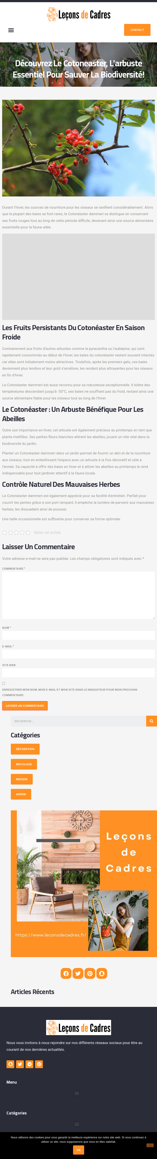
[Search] (151, 721)
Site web (9, 665)
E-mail (8, 646)
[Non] (150, 1145)
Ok (79, 1150)
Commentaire (13, 568)
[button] (11, 30)
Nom (6, 627)
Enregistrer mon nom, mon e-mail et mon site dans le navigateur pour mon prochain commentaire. (69, 692)
